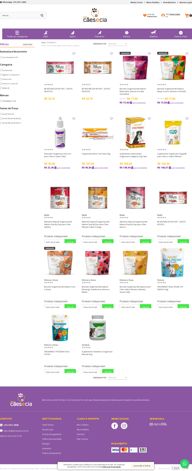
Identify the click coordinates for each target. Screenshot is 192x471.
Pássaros (99, 33)
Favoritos (81, 434)
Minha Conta (136, 2)
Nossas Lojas (186, 2)
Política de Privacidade (111, 467)
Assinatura (46, 448)
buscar (42, 15)
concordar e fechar (141, 465)
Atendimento (169, 2)
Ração (46, 215)
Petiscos (160, 280)
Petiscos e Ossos (51, 280)
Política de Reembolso (51, 453)
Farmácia (85, 345)
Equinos (154, 33)
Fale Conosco (82, 439)
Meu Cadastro (83, 425)
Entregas (46, 443)
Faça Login (175, 14)
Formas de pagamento (52, 434)
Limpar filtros (27, 44)
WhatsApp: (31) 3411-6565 (14, 2)
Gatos (72, 33)
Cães (45, 33)
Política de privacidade (52, 439)
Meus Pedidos (152, 2)
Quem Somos (48, 425)
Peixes (126, 33)
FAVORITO (74, 53)
